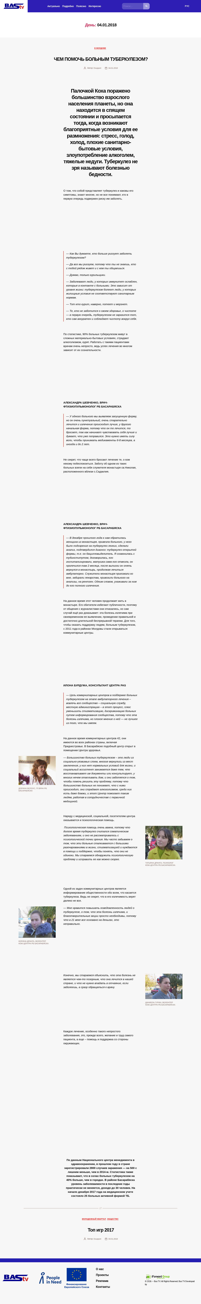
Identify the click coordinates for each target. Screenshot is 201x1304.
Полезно (81, 6)
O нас (100, 1280)
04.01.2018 (113, 78)
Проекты (102, 1286)
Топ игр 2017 (101, 1239)
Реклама (102, 1292)
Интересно (95, 6)
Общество (115, 1230)
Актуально (53, 6)
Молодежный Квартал (93, 1230)
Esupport (97, 78)
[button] (188, 6)
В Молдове (101, 49)
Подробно (68, 6)
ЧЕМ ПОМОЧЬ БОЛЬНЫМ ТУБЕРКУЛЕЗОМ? (101, 63)
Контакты (103, 1298)
